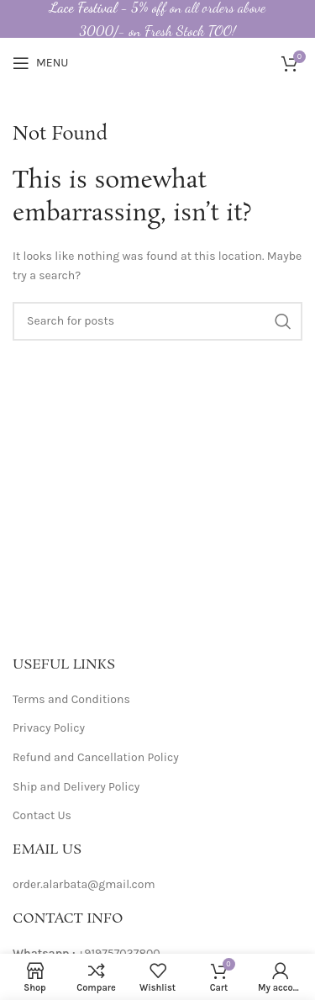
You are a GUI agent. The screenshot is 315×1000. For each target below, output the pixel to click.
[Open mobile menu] (40, 63)
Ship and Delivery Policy (76, 787)
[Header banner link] (157, 19)
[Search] (157, 321)
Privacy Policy (49, 728)
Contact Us (42, 815)
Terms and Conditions (71, 699)
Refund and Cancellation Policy (96, 757)
